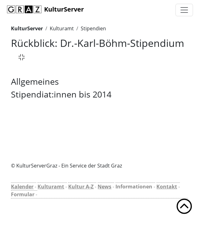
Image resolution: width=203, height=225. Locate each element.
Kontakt (166, 186)
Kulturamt (62, 28)
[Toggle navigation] (184, 10)
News (104, 186)
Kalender (22, 186)
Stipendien (93, 28)
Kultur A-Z (81, 186)
